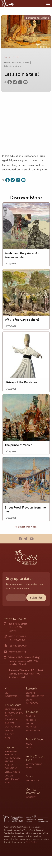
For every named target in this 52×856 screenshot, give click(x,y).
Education (16, 62)
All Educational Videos (26, 526)
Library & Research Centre (35, 694)
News (29, 743)
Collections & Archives (13, 760)
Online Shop (33, 780)
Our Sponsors (12, 726)
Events (30, 747)
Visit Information (12, 694)
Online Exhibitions (11, 766)
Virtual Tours (12, 772)
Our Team (10, 723)
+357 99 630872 (17, 640)
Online (26, 62)
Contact (30, 797)
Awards (9, 730)
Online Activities (31, 725)
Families (30, 716)
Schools (31, 720)
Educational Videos (12, 66)
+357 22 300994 (17, 636)
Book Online (33, 730)
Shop (7, 738)
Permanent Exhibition (11, 753)
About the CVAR (13, 709)
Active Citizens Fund (34, 766)
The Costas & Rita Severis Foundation (14, 716)
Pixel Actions (32, 842)
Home (7, 62)
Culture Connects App (12, 777)
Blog (7, 782)
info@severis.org (17, 651)
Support (9, 734)
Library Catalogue (32, 701)
